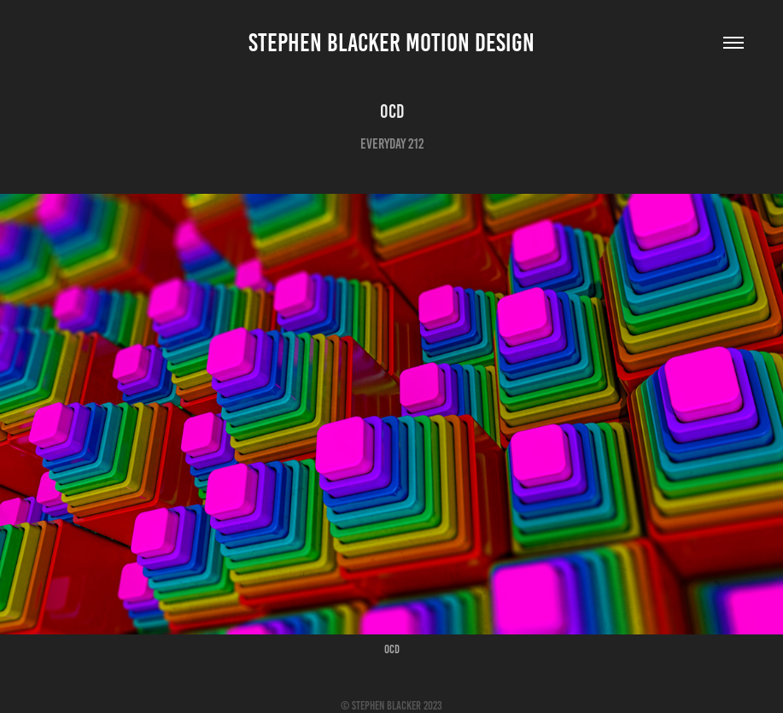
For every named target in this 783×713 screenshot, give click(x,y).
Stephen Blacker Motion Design (391, 42)
